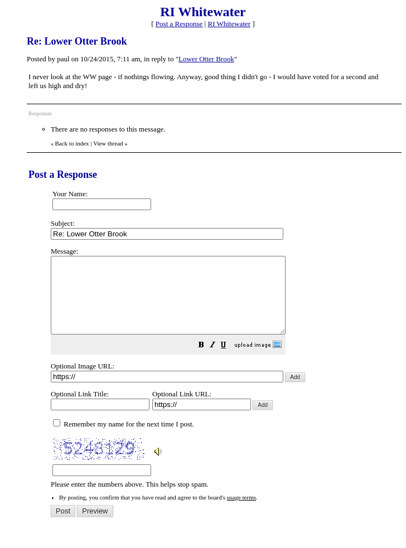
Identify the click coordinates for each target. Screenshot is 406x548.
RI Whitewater (228, 24)
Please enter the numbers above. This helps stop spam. (223, 375)
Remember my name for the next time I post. (123, 439)
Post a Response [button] (179, 24)
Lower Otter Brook (206, 59)
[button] (229, 361)
